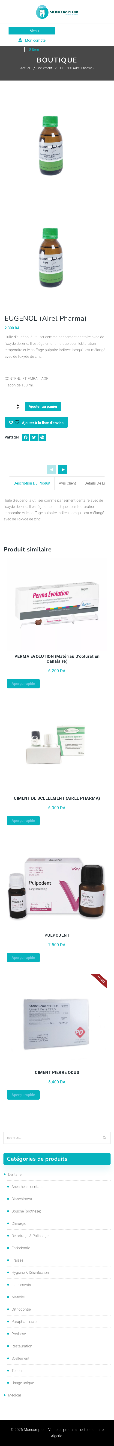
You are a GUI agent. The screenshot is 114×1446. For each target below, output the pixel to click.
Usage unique (23, 1383)
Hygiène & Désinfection (30, 1272)
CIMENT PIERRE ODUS (57, 1072)
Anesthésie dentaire (27, 1187)
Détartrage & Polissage (30, 1236)
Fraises (17, 1260)
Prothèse (19, 1334)
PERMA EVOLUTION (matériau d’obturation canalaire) (57, 659)
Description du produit (32, 483)
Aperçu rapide (23, 683)
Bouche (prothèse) (26, 1211)
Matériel (18, 1297)
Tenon (17, 1370)
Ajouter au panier (43, 406)
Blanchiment (22, 1199)
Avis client (67, 483)
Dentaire (14, 1174)
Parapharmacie (24, 1321)
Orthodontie (21, 1309)
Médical (14, 1395)
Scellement (44, 68)
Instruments (21, 1285)
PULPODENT (57, 935)
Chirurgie (19, 1223)
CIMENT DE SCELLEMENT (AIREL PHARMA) (57, 798)
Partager (12, 437)
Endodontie (21, 1248)
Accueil (25, 68)
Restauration (22, 1346)
